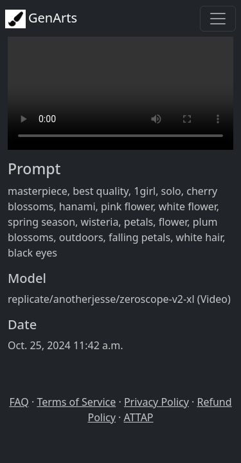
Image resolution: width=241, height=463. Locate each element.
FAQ (18, 402)
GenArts (41, 18)
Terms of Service (76, 402)
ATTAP (139, 417)
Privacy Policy (156, 402)
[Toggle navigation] (218, 19)
